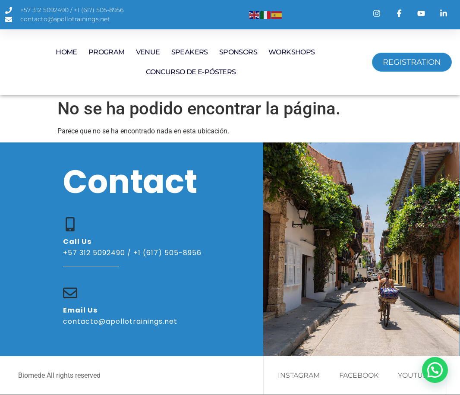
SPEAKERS (189, 52)
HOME (66, 52)
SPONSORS (238, 52)
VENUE (148, 52)
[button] (435, 370)
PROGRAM (106, 52)
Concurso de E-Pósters (191, 72)
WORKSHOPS (291, 52)
